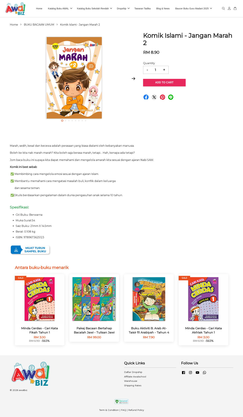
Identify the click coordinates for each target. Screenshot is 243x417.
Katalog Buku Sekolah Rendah (94, 8)
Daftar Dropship (133, 372)
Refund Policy (136, 410)
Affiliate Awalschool (135, 376)
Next (133, 78)
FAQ (123, 410)
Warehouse (130, 381)
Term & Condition (109, 410)
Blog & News (163, 8)
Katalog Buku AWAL (60, 8)
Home (39, 8)
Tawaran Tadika (142, 8)
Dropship (123, 8)
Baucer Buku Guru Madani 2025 (193, 8)
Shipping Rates (132, 385)
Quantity (149, 63)
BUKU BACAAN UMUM (39, 24)
